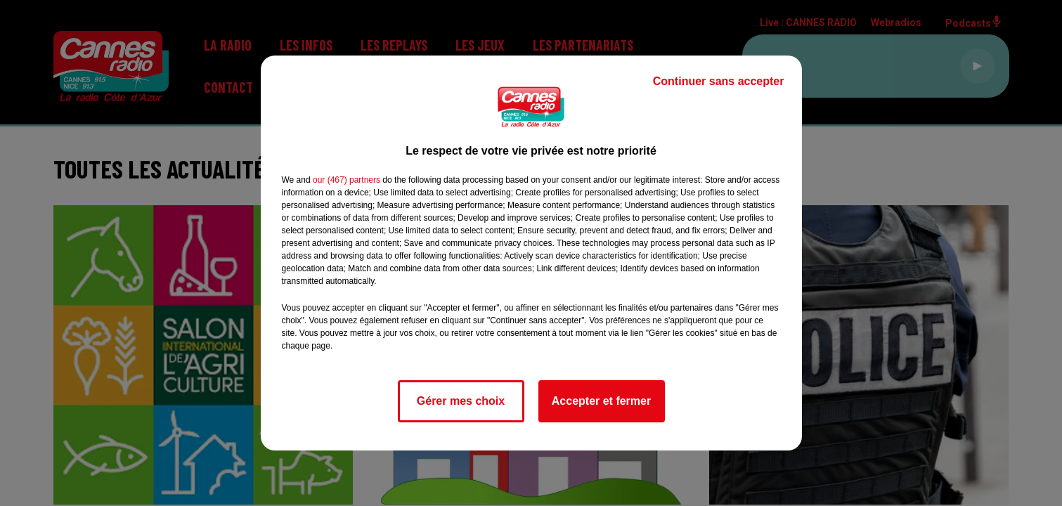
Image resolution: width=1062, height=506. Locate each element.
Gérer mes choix (461, 401)
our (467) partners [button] (346, 180)
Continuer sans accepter (718, 81)
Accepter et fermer (601, 401)
